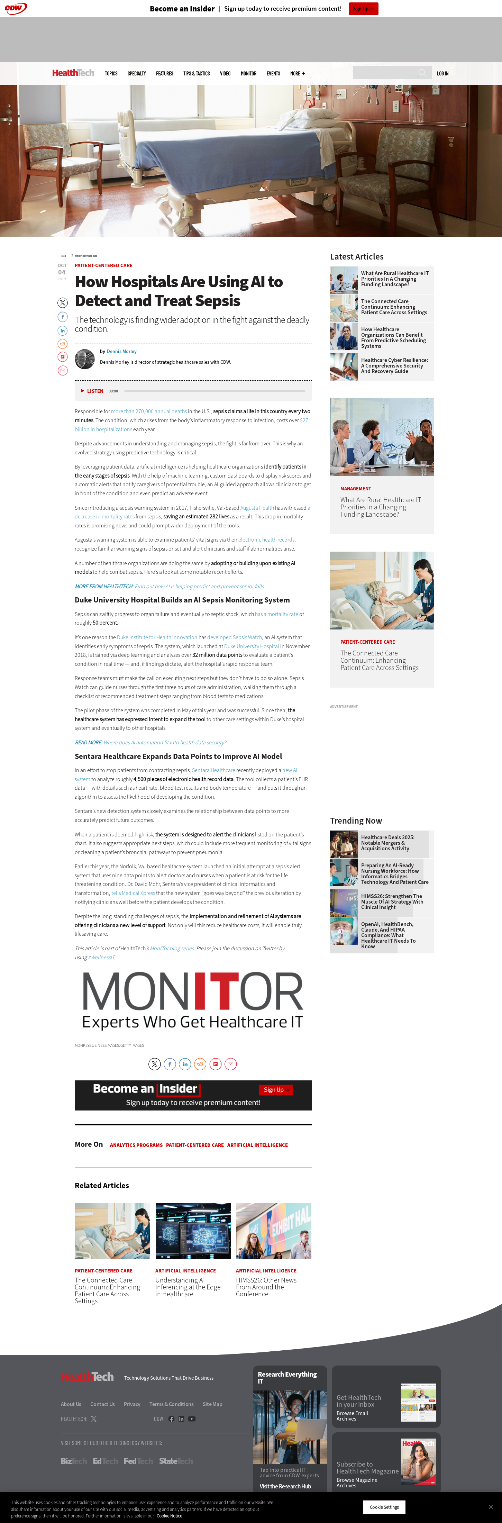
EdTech (105, 1461)
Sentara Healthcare (213, 770)
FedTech (138, 1461)
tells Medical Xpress (133, 893)
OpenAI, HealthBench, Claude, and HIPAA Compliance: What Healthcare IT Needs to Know (388, 935)
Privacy (132, 1404)
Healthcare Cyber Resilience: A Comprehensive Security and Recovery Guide (394, 365)
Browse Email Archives (352, 1416)
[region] (251, 1507)
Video (225, 73)
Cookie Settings (384, 1507)
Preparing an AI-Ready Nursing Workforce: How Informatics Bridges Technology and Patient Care (395, 874)
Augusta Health (257, 507)
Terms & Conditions (171, 1404)
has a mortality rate (276, 614)
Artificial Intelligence (257, 1145)
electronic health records (266, 539)
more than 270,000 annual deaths (149, 411)
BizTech (74, 1461)
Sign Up (360, 9)
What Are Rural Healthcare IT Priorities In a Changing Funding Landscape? (395, 279)
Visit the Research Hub (285, 1486)
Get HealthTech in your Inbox (359, 1401)
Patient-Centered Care (86, 256)
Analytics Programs (136, 1145)
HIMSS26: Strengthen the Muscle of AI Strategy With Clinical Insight (392, 902)
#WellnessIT (101, 957)
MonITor (248, 73)
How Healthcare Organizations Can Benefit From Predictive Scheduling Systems (393, 338)
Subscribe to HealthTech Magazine (368, 1468)
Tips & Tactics (196, 73)
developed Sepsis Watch (234, 637)
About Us (71, 1404)
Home (63, 256)
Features (164, 73)
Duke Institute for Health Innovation (157, 637)
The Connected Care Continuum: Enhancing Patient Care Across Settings (394, 307)
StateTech (176, 1461)
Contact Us (102, 1404)
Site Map (212, 1404)
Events (273, 73)
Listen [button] (95, 391)
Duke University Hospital (251, 646)
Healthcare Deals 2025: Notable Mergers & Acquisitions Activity (387, 843)
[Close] (491, 1506)
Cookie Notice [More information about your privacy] (169, 1516)
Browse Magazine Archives (357, 1482)
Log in (442, 73)
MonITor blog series (172, 948)
